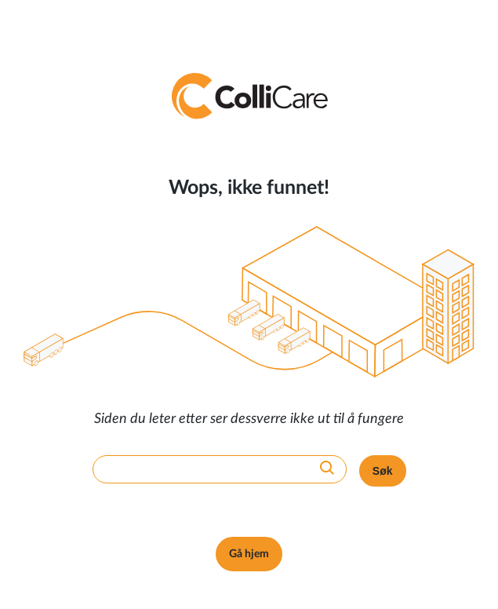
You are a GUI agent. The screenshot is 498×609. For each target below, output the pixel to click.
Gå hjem (249, 554)
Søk (383, 471)
